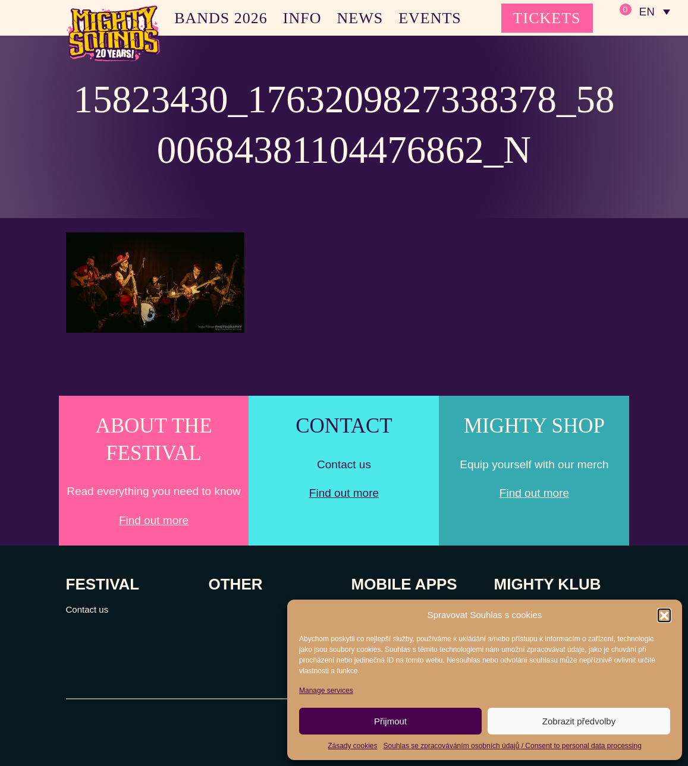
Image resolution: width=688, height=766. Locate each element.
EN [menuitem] (646, 12)
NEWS (360, 18)
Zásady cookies (352, 746)
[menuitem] (654, 12)
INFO (302, 18)
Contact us (87, 609)
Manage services (326, 690)
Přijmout (390, 721)
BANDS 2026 (221, 18)
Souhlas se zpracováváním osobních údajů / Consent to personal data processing (513, 746)
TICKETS (547, 18)
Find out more (154, 520)
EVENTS (429, 18)
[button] (664, 615)
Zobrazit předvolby (578, 721)
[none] (654, 12)
